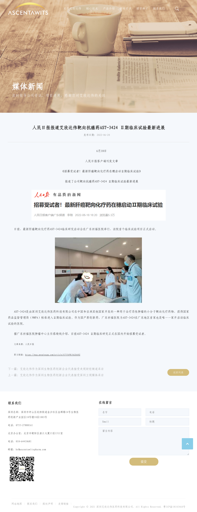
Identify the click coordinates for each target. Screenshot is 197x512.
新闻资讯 (126, 8)
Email (105, 421)
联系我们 (159, 8)
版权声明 (48, 503)
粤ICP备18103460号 (174, 506)
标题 (152, 421)
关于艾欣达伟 (72, 8)
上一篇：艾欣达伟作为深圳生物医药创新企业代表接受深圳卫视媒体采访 (56, 375)
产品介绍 (109, 8)
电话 (152, 412)
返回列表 (178, 372)
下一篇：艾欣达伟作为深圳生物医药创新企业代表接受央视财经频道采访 (56, 368)
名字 (105, 412)
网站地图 (16, 503)
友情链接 (63, 503)
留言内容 (107, 431)
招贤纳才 (142, 8)
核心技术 (92, 8)
